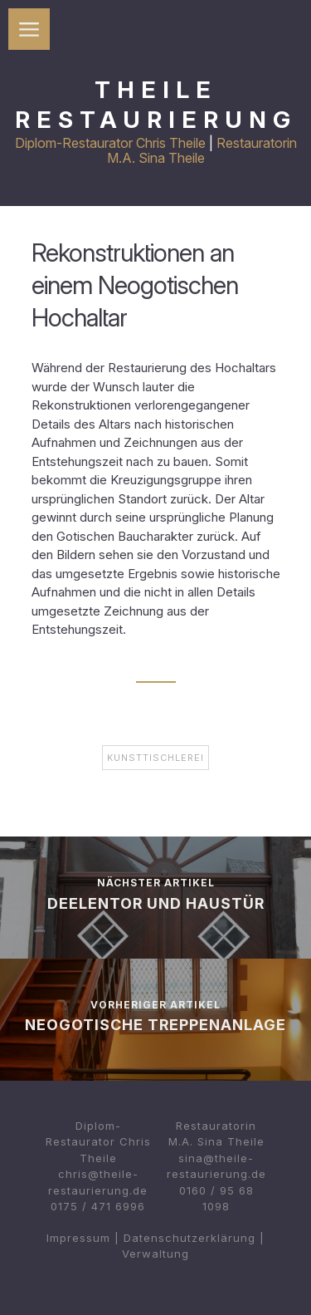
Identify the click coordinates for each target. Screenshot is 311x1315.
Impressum (78, 1237)
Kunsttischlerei (155, 757)
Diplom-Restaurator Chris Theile (110, 143)
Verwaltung (155, 1253)
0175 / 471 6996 (98, 1206)
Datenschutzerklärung (189, 1237)
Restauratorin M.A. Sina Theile (202, 150)
